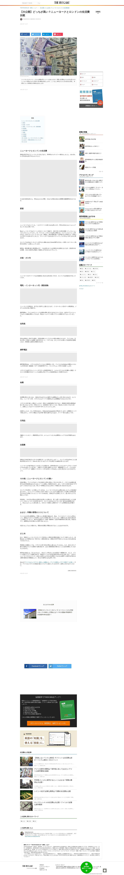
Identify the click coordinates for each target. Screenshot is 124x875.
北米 (82, 77)
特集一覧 (101, 171)
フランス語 (83, 277)
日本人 (95, 274)
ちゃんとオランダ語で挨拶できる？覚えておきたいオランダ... (93, 209)
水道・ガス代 (26, 124)
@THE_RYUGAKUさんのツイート (87, 285)
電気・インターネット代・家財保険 (32, 126)
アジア (82, 84)
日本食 (97, 277)
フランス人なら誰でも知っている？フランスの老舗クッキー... (93, 195)
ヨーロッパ (83, 81)
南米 (93, 77)
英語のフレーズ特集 (90, 167)
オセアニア (95, 81)
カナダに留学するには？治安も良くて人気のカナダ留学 (94, 229)
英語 (81, 268)
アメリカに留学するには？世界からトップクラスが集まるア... (94, 222)
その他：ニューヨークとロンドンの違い (33, 138)
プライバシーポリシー (45, 866)
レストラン (83, 274)
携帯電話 (25, 130)
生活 (89, 274)
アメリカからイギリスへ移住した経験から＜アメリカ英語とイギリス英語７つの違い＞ (49, 562)
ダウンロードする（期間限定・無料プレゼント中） (48, 723)
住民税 (24, 128)
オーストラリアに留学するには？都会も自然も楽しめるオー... (94, 243)
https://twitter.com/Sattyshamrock (32, 836)
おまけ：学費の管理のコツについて (32, 140)
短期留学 (90, 277)
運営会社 (42, 864)
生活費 (29, 821)
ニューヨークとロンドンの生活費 (31, 121)
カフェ (93, 271)
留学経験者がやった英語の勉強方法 (94, 160)
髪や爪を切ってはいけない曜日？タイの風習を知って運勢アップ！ (94, 181)
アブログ (81, 288)
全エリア (83, 74)
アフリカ (95, 84)
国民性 (87, 271)
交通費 (24, 136)
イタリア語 (88, 268)
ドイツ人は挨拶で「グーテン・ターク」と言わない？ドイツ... (94, 188)
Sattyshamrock (29, 832)
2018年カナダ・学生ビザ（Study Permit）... (94, 202)
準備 (81, 280)
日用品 (24, 134)
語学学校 (95, 268)
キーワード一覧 (99, 282)
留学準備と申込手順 (90, 139)
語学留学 (87, 280)
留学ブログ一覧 (43, 869)
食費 (24, 132)
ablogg (34, 868)
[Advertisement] (48, 643)
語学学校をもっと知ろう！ (92, 146)
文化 (81, 271)
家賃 (24, 122)
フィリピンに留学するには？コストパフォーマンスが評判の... (94, 258)
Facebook (42, 868)
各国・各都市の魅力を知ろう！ (93, 153)
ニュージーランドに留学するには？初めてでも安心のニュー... (93, 250)
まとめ (25, 141)
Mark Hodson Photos (25, 76)
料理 (93, 280)
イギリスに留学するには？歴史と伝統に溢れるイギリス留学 (94, 236)
